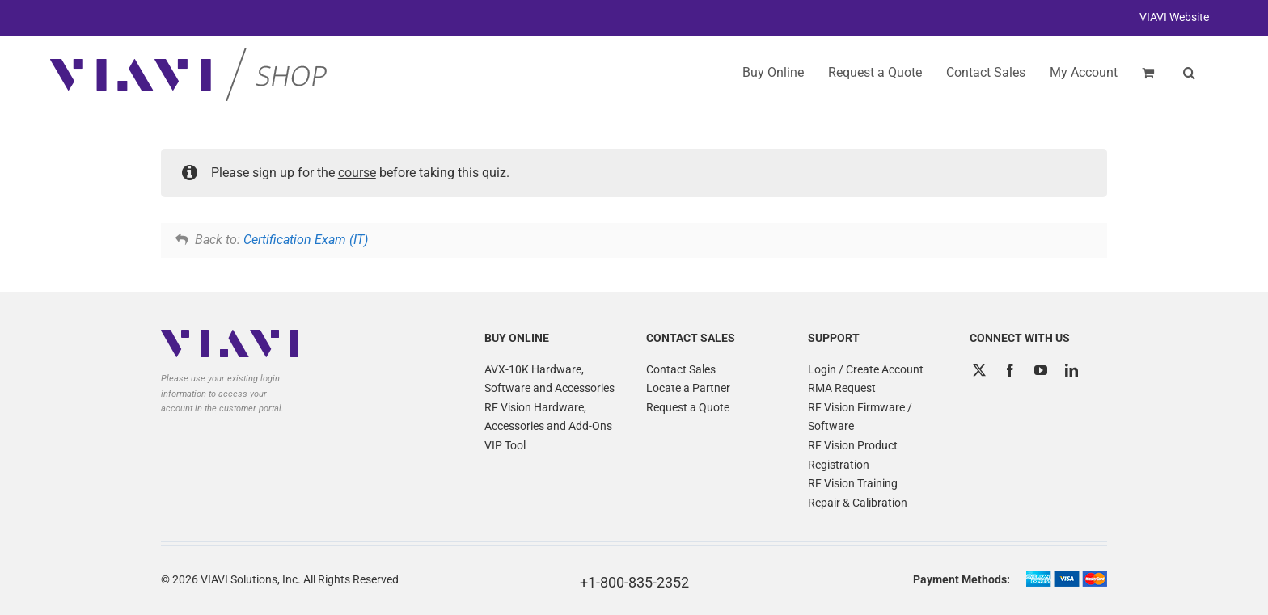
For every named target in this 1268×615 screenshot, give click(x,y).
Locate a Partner (688, 387)
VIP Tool (505, 445)
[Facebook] (1010, 370)
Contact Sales (681, 369)
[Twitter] (979, 370)
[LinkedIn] (1071, 370)
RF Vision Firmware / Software (860, 417)
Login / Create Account (866, 369)
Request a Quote (687, 407)
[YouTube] (1040, 370)
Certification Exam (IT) (305, 239)
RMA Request (842, 387)
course (357, 172)
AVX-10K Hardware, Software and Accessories (549, 379)
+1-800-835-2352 (634, 582)
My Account (1084, 72)
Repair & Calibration (857, 502)
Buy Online (773, 72)
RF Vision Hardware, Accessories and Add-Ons (548, 417)
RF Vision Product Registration (853, 455)
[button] (1189, 72)
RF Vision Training (853, 483)
